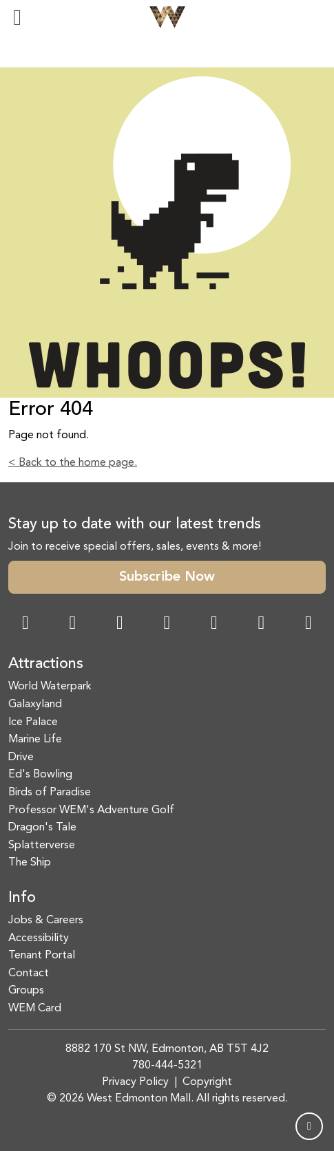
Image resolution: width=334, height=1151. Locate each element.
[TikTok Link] (261, 624)
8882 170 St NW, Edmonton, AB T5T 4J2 (167, 1049)
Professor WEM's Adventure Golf (91, 810)
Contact (28, 973)
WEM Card (34, 1008)
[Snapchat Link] (120, 624)
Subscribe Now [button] (167, 577)
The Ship (29, 862)
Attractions (45, 663)
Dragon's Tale (42, 827)
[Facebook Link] (25, 624)
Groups (26, 990)
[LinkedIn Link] (308, 624)
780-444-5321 (167, 1065)
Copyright (207, 1082)
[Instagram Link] (73, 624)
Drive (21, 757)
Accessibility (38, 938)
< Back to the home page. (72, 463)
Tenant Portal (41, 955)
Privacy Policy (135, 1082)
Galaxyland (35, 704)
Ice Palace (33, 722)
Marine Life (35, 739)
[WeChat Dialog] (214, 624)
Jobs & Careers (45, 920)
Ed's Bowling (40, 774)
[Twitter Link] (167, 624)
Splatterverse (41, 845)
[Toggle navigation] (17, 17)
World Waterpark (50, 686)
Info (22, 897)
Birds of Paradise (49, 792)
